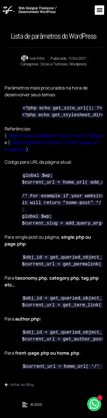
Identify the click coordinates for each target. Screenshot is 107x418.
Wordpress (78, 63)
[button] (99, 10)
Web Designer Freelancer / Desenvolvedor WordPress (37, 10)
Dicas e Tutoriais (54, 63)
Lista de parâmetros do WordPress (53, 36)
